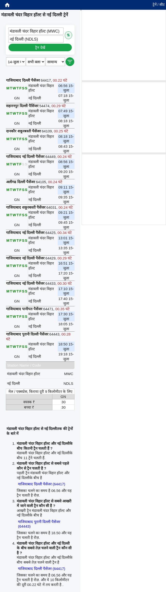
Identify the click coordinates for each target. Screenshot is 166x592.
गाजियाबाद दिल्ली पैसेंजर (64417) (41, 484)
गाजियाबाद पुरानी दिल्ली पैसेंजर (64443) (39, 524)
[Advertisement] (124, 45)
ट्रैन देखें (40, 47)
